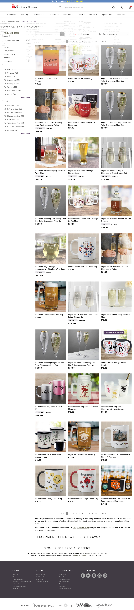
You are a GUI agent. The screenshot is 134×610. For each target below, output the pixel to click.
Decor (80, 14)
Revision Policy (41, 577)
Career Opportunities (19, 586)
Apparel (17, 57)
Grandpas (13, 84)
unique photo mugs (81, 528)
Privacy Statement (80, 555)
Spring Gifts (107, 14)
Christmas (13, 120)
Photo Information (64, 579)
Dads (11, 76)
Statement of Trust (42, 581)
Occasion (52, 14)
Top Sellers (11, 14)
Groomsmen (14, 91)
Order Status (63, 577)
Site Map (15, 588)
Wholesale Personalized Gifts (22, 581)
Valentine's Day (15, 123)
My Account (62, 574)
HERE (93, 555)
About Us (15, 574)
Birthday (12, 130)
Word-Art (93, 14)
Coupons (62, 586)
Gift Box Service (64, 581)
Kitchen (17, 47)
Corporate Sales (18, 579)
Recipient (67, 14)
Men (11, 69)
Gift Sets (17, 43)
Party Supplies (17, 50)
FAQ (60, 584)
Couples (12, 73)
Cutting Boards (17, 54)
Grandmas (13, 80)
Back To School (16, 127)
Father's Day (14, 109)
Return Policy (40, 579)
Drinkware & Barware (17, 40)
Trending (24, 14)
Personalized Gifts (13, 21)
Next (104, 41)
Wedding (13, 105)
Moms (11, 94)
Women (12, 87)
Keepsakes (17, 61)
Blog (14, 577)
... (99, 41)
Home (3, 21)
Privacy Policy (40, 574)
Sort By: (102, 34)
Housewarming (15, 116)
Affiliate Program (18, 584)
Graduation (121, 14)
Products (38, 14)
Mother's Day (15, 112)
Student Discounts (65, 588)
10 (96, 41)
